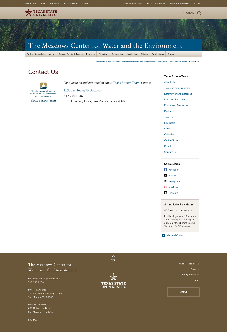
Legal (196, 279)
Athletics (30, 3)
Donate (170, 54)
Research (90, 54)
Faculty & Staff (156, 3)
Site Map (33, 319)
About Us (169, 82)
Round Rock (70, 3)
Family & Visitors (180, 3)
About (52, 54)
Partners (169, 111)
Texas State (100, 61)
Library (54, 3)
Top (113, 258)
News (85, 3)
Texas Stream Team (178, 61)
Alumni (198, 3)
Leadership (132, 54)
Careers (194, 269)
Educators (169, 123)
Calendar (169, 134)
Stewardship (117, 54)
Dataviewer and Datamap (178, 94)
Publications (158, 54)
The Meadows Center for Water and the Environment (105, 45)
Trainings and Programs (177, 88)
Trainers (168, 117)
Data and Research (174, 99)
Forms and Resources (176, 105)
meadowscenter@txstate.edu (44, 278)
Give (43, 3)
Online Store (171, 140)
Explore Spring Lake (36, 54)
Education (103, 54)
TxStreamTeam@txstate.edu (83, 90)
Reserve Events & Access (71, 54)
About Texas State (189, 263)
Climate (144, 54)
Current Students (132, 3)
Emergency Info (190, 274)
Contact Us (170, 152)
